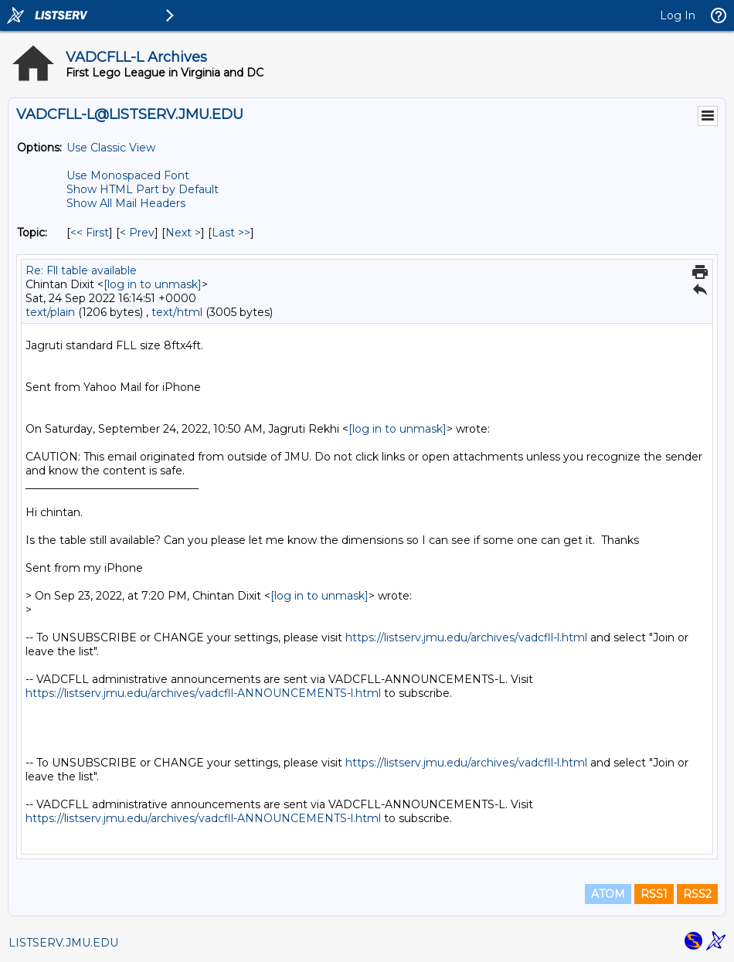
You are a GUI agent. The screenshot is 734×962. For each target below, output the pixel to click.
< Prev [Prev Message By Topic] (137, 233)
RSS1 (654, 894)
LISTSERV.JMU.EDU (63, 943)
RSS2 (697, 894)
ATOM (608, 894)
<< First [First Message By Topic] (89, 233)
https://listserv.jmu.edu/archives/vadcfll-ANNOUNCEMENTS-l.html (203, 693)
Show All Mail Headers (125, 203)
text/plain (50, 312)
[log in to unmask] (153, 284)
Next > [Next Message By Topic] (183, 233)
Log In (677, 15)
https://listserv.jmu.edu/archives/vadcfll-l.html (466, 637)
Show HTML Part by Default (142, 189)
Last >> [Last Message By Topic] (231, 233)
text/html (176, 312)
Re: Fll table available (81, 270)
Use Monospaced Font (127, 175)
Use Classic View (110, 148)
